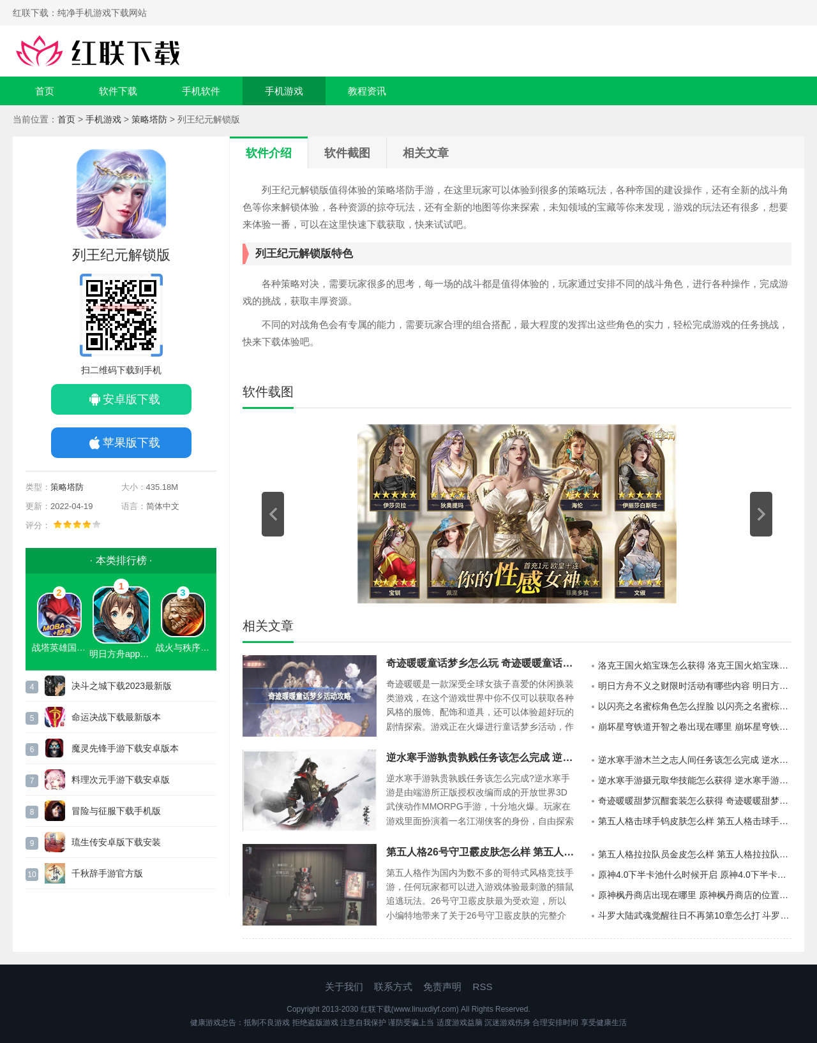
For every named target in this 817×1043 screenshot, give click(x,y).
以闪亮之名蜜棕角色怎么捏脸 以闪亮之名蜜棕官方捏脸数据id (694, 706)
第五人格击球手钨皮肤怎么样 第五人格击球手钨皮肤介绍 (694, 821)
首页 (44, 90)
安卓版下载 (131, 399)
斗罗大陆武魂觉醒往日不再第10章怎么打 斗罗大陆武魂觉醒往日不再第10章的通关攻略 (694, 915)
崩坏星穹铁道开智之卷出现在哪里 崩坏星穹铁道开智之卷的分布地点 (694, 726)
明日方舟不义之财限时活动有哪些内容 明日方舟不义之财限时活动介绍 (694, 686)
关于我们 (344, 986)
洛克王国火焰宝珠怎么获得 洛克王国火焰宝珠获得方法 (694, 665)
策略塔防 (149, 119)
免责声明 (442, 986)
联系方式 (393, 986)
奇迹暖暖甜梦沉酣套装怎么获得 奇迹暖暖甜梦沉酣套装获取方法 (694, 800)
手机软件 (201, 90)
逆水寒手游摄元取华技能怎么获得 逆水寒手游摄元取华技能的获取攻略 (694, 780)
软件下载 (118, 90)
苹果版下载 (131, 442)
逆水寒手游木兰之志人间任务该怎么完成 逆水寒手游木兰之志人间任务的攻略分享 (694, 760)
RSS (483, 986)
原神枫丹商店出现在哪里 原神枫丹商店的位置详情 (694, 895)
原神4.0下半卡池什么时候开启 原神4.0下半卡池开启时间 (694, 874)
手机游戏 (284, 90)
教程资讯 (367, 90)
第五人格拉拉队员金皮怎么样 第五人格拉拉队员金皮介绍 (694, 854)
